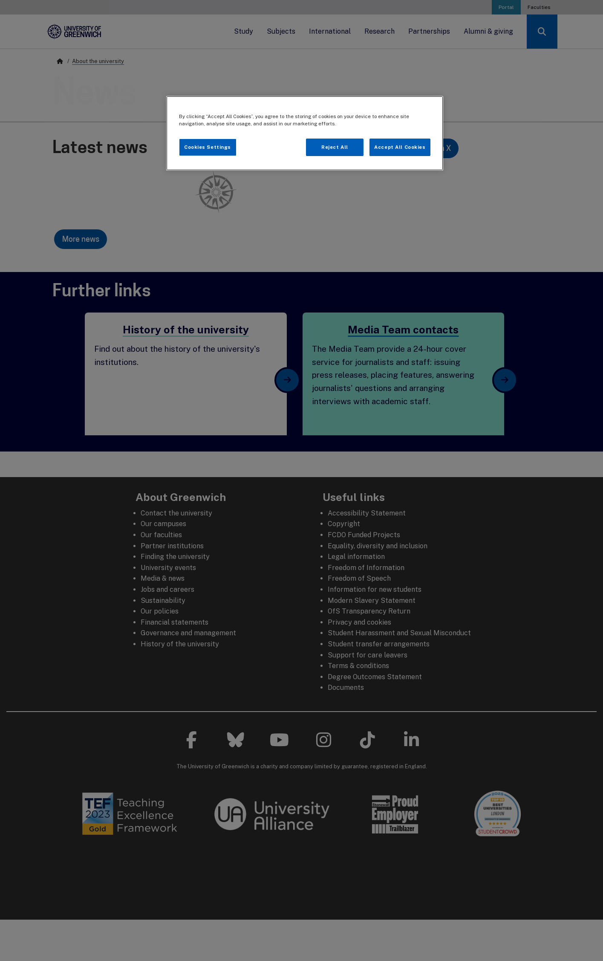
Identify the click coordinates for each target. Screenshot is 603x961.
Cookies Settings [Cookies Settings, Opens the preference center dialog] (207, 147)
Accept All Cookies (399, 147)
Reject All (334, 147)
